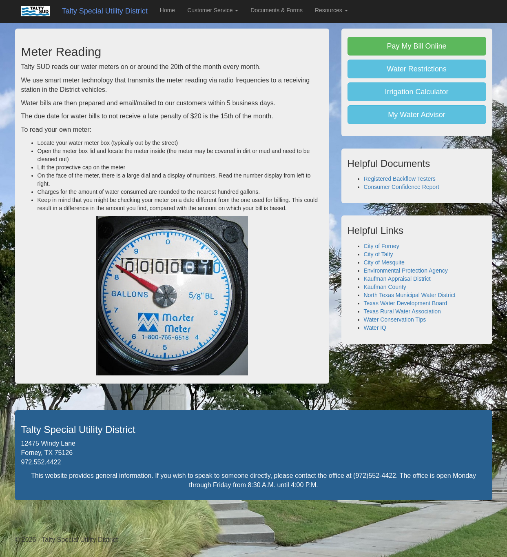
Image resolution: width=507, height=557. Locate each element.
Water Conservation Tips (395, 319)
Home (167, 10)
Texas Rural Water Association (402, 311)
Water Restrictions (416, 69)
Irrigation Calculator (416, 92)
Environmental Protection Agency (406, 270)
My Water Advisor (416, 115)
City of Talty (378, 254)
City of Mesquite (384, 262)
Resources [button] (331, 10)
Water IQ (375, 327)
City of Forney (381, 246)
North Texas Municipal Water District (410, 295)
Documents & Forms (276, 10)
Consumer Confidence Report (401, 187)
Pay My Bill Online (416, 46)
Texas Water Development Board (405, 303)
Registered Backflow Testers (400, 178)
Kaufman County (385, 287)
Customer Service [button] (212, 10)
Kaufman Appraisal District (397, 278)
